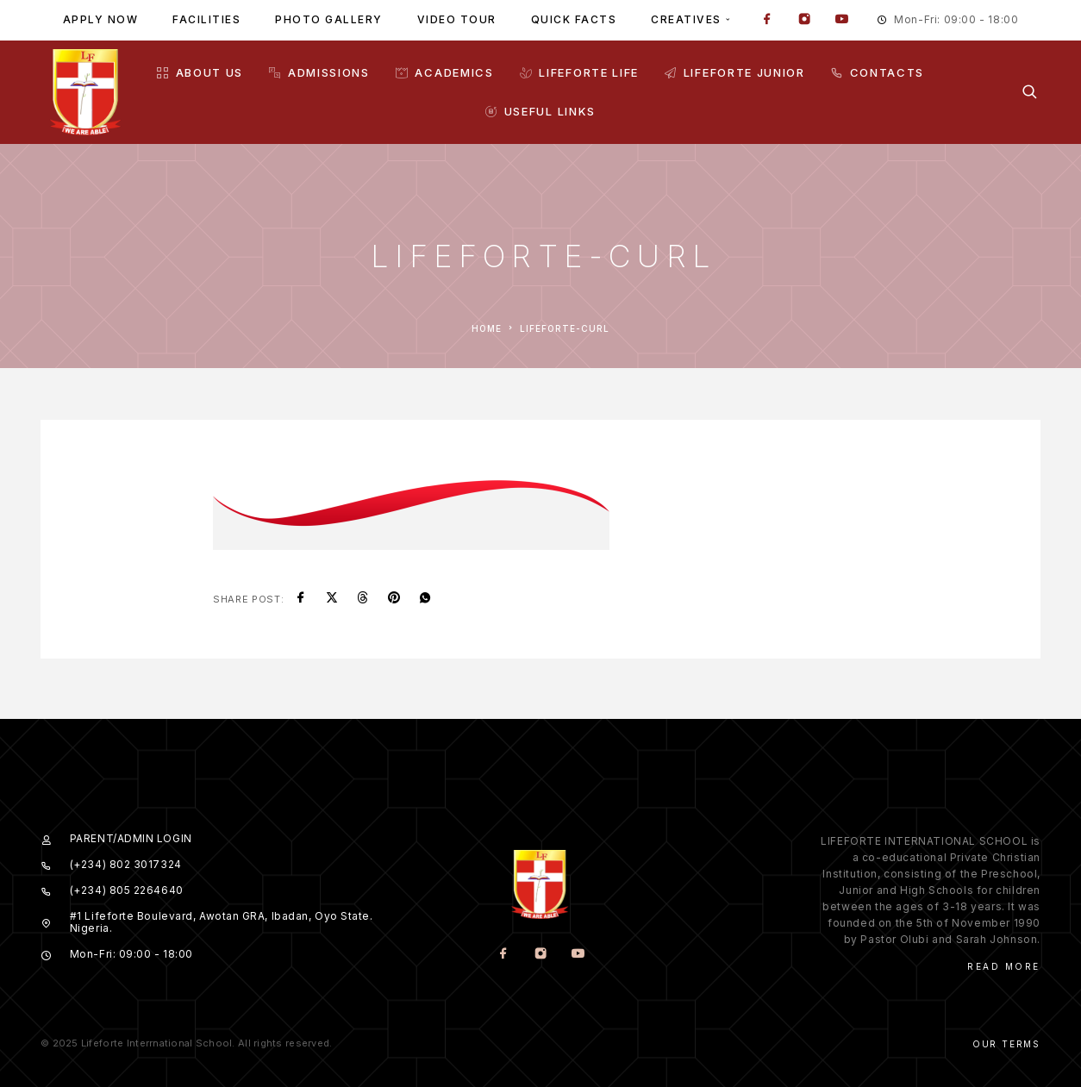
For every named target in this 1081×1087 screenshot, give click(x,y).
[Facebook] (767, 20)
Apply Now (101, 19)
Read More (1003, 966)
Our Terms (1006, 1044)
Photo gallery (329, 19)
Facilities (206, 19)
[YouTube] (841, 20)
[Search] (1030, 92)
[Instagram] (804, 20)
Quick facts (574, 19)
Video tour (457, 19)
